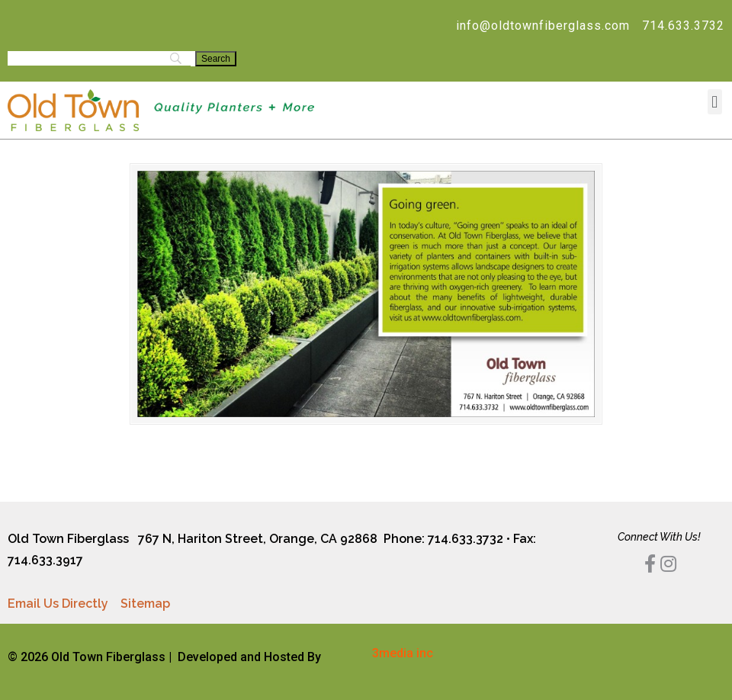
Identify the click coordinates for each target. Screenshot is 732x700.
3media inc (402, 653)
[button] (715, 101)
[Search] (215, 58)
